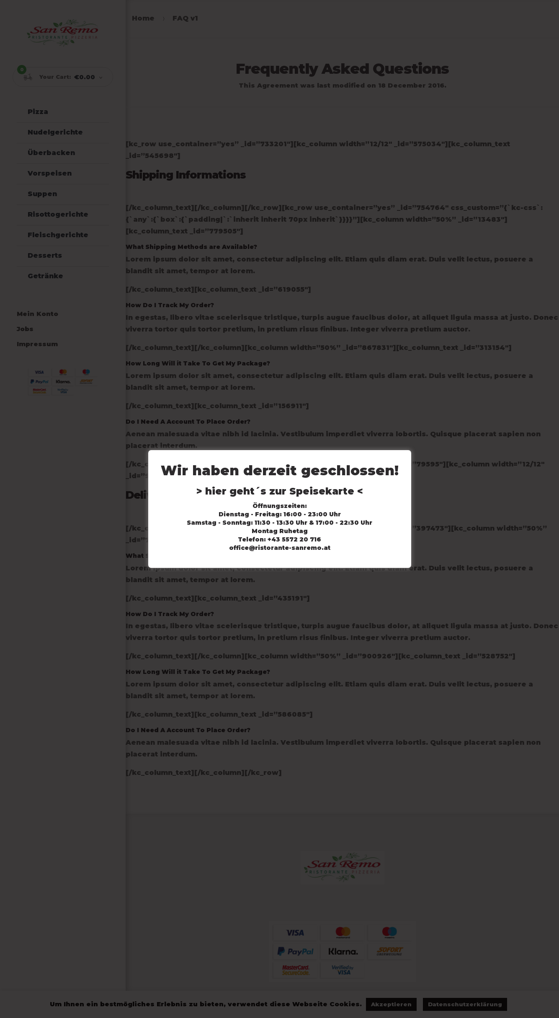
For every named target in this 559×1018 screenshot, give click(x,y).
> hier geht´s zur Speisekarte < (279, 491)
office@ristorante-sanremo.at (279, 548)
